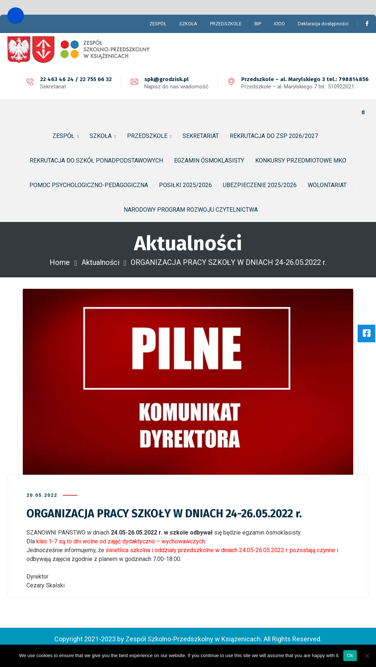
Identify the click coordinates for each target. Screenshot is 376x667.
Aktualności (100, 262)
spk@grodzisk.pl (166, 79)
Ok (350, 655)
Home (60, 262)
